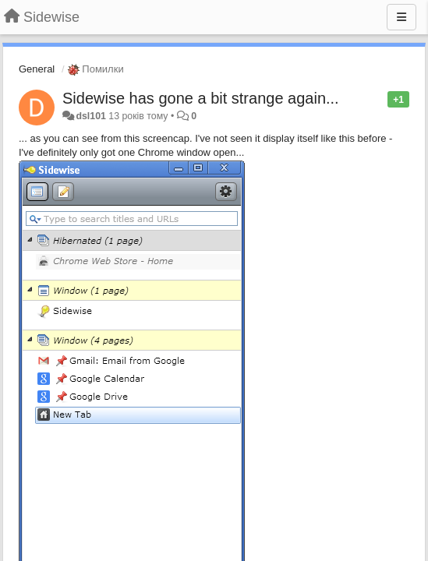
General (37, 69)
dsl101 (90, 116)
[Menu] (401, 17)
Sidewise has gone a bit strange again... (200, 98)
